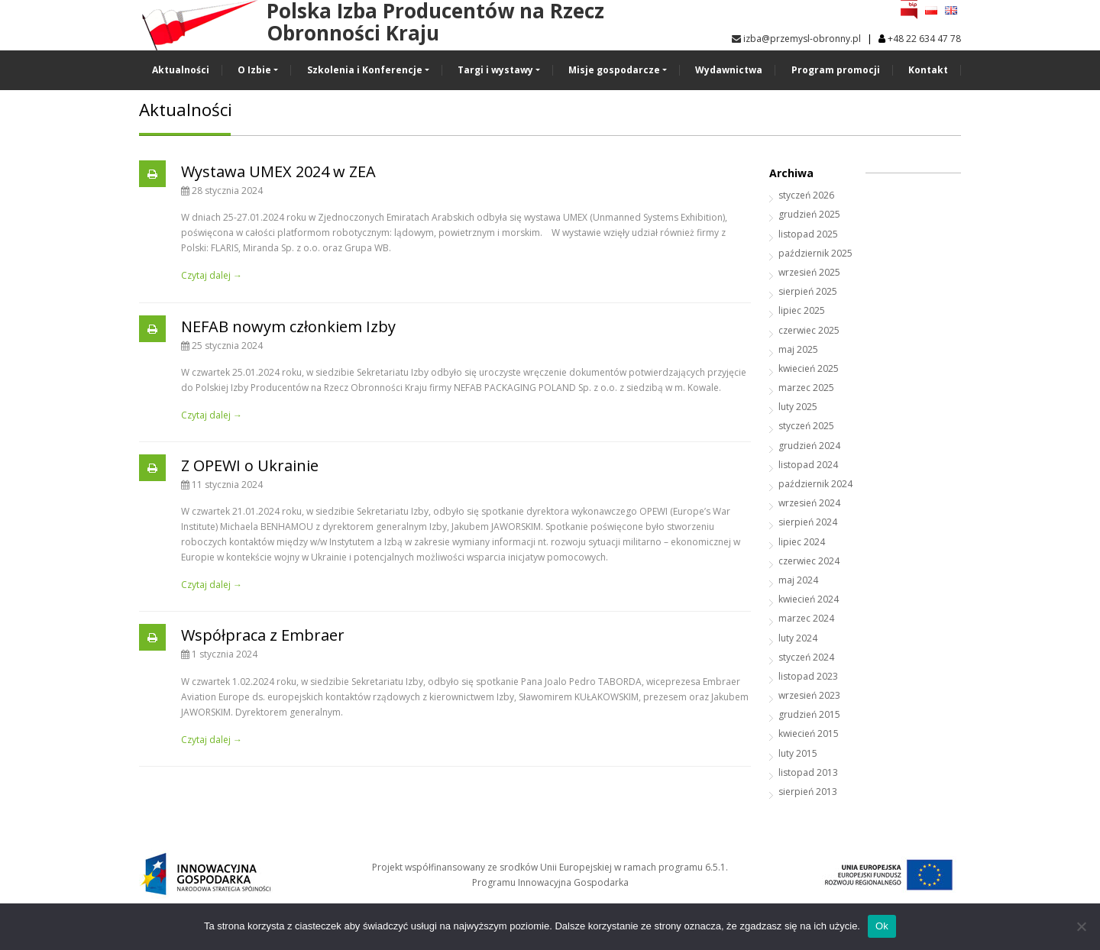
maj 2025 (798, 349)
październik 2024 (815, 483)
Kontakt (928, 69)
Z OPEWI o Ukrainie (250, 465)
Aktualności (180, 69)
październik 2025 (815, 253)
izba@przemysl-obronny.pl (796, 38)
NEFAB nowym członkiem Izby (288, 326)
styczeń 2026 (806, 195)
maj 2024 (798, 580)
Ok (881, 926)
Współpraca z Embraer (263, 635)
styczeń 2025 (806, 425)
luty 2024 (797, 638)
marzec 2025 (806, 387)
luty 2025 (797, 406)
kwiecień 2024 (808, 599)
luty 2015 (797, 753)
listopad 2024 (808, 464)
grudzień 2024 (809, 445)
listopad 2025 (808, 234)
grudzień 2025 (809, 214)
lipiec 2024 (801, 541)
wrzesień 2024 (809, 502)
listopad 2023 (808, 676)
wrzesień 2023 (809, 695)
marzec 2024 (806, 618)
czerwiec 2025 (809, 330)
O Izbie (254, 69)
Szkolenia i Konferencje (364, 69)
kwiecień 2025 (808, 368)
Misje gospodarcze (614, 69)
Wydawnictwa (728, 69)
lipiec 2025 (801, 310)
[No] (1081, 926)
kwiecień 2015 (808, 733)
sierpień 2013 (807, 791)
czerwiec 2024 (809, 560)
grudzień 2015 (809, 714)
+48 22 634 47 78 (924, 38)
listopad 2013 (808, 772)
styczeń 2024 (806, 657)
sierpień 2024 (807, 521)
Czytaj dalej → (211, 275)
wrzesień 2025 (809, 272)
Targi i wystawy (495, 69)
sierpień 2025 (807, 291)
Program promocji (835, 69)
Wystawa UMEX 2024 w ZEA (278, 171)
